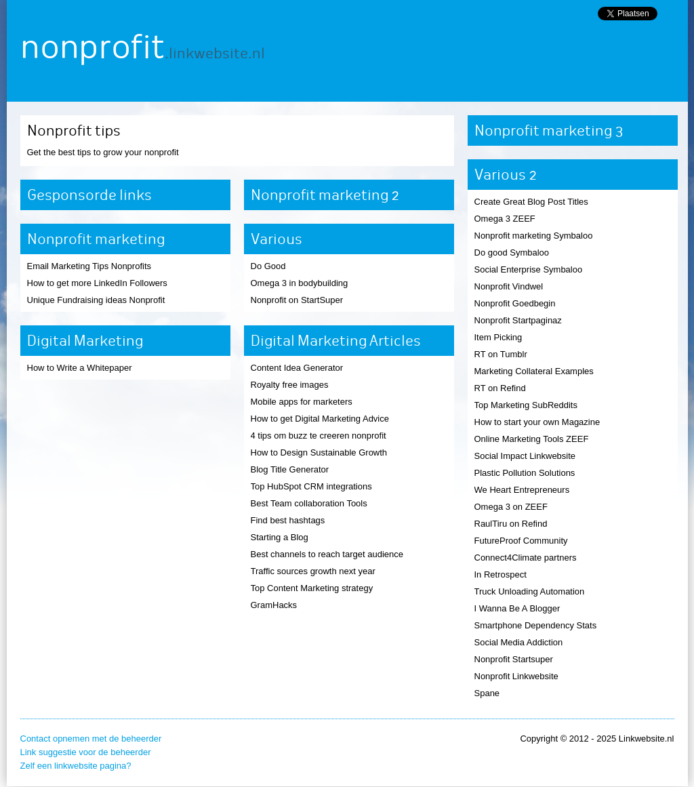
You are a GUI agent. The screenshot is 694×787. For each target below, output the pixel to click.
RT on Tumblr (500, 354)
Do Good (268, 266)
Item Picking (498, 337)
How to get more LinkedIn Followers (97, 283)
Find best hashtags (288, 520)
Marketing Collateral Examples (534, 371)
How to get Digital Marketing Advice (320, 418)
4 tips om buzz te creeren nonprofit (318, 435)
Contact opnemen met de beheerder (91, 738)
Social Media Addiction (518, 642)
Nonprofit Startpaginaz (518, 320)
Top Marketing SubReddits (525, 405)
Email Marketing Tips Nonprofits (89, 266)
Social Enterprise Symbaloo (528, 269)
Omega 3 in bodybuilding (299, 283)
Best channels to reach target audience (327, 554)
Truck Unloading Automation (529, 591)
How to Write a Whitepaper (79, 368)
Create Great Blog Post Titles (531, 202)
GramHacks (274, 605)
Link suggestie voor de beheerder (85, 752)
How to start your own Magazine (537, 422)
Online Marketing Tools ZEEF (531, 439)
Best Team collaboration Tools (309, 503)
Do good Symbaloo (512, 252)
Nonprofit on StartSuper (297, 300)
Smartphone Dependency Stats (535, 625)
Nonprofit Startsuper (513, 659)
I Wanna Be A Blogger (517, 608)
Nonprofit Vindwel (509, 286)
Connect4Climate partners (525, 557)
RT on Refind (500, 388)
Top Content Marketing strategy (312, 588)
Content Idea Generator (297, 368)
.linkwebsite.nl (215, 53)
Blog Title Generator (290, 469)
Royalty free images (290, 385)
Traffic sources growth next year (313, 571)
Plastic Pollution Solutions (524, 473)
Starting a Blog (279, 537)
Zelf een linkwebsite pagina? (75, 766)
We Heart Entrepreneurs (522, 490)
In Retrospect (500, 574)
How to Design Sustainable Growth (319, 452)
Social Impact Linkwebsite (525, 456)
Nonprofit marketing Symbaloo (533, 235)
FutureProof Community (521, 541)
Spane (487, 693)
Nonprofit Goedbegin (515, 303)
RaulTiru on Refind (511, 524)
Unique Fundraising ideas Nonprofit (96, 300)
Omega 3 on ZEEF (511, 507)
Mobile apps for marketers (301, 402)
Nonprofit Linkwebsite (516, 676)
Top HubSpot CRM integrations (311, 486)
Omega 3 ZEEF (504, 219)
